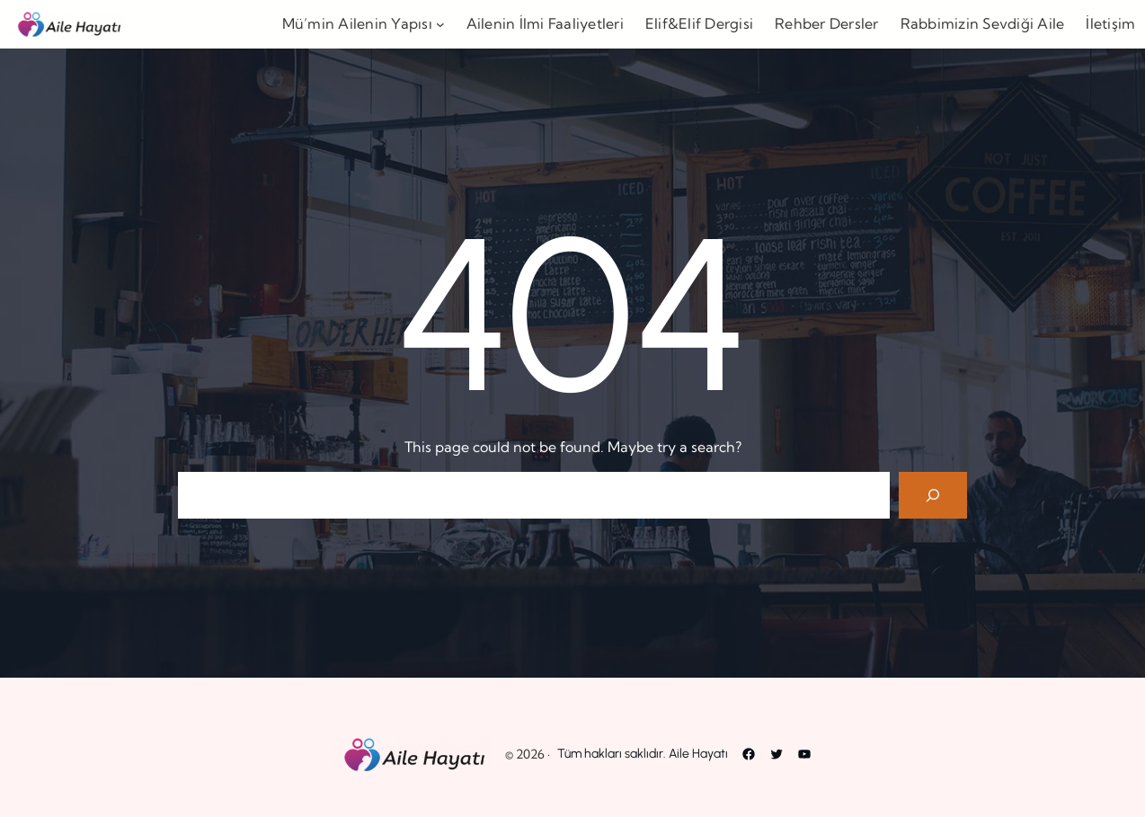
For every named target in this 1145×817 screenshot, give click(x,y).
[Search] (933, 495)
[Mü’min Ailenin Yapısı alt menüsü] (440, 24)
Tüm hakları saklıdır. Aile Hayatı (642, 753)
